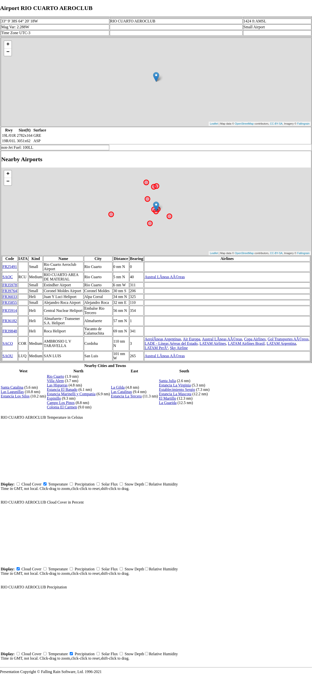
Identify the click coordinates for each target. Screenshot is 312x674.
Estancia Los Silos (15, 396)
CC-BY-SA (276, 123)
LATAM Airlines (213, 343)
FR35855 (9, 302)
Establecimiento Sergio (177, 389)
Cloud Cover (31, 484)
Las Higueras (57, 385)
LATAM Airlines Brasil (246, 343)
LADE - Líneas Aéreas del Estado (171, 343)
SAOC (7, 277)
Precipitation (85, 484)
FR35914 (9, 310)
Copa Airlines (255, 339)
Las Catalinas (121, 392)
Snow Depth (134, 484)
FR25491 (9, 267)
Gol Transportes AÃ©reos (288, 339)
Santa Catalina (12, 387)
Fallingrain (303, 123)
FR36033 (9, 297)
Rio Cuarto (55, 376)
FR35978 (9, 285)
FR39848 (9, 331)
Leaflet (214, 123)
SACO (7, 343)
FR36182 (9, 321)
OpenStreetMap (244, 123)
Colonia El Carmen (62, 407)
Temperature (58, 484)
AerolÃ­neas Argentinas (163, 339)
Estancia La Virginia (175, 385)
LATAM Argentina (281, 343)
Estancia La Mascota (175, 394)
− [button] (8, 52)
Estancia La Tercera (126, 396)
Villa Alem (55, 381)
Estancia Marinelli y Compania (71, 394)
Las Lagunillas (12, 392)
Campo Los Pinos (61, 403)
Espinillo (54, 398)
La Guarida (167, 403)
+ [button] (8, 44)
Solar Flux (109, 484)
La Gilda (118, 387)
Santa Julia (167, 381)
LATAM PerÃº (156, 348)
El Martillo (167, 398)
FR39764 (9, 291)
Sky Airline (179, 348)
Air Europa (191, 339)
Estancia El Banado (62, 389)
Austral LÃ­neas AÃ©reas (165, 277)
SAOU (7, 356)
